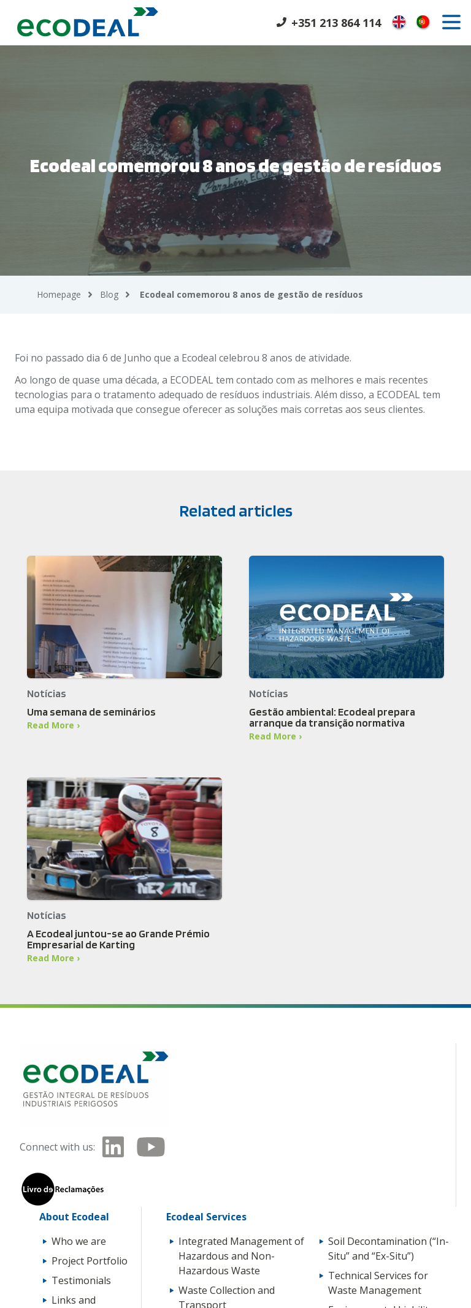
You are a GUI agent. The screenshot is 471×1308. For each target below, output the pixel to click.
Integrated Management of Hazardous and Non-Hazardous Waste (241, 1255)
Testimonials (81, 1280)
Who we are (79, 1241)
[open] (451, 22)
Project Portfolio (90, 1261)
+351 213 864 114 (336, 22)
